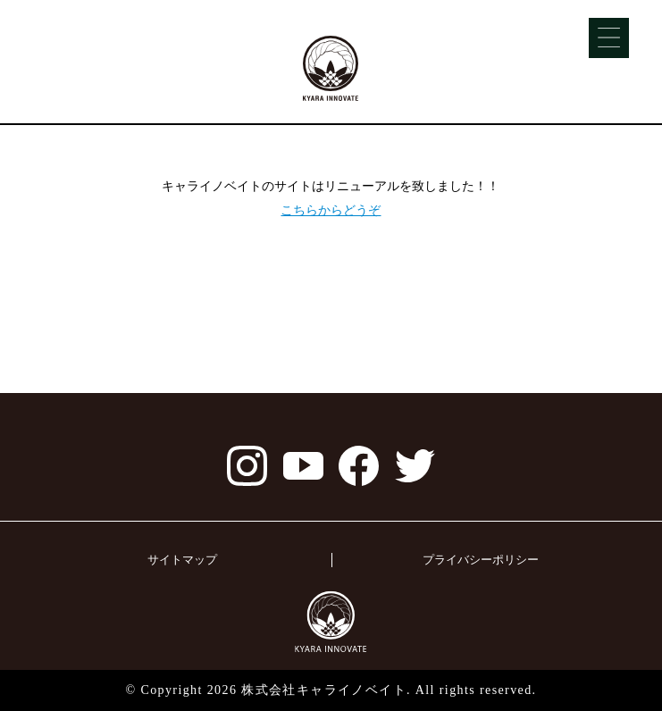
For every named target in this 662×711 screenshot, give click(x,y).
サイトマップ (182, 559)
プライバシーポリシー (481, 559)
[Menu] (609, 38)
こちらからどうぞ (331, 210)
